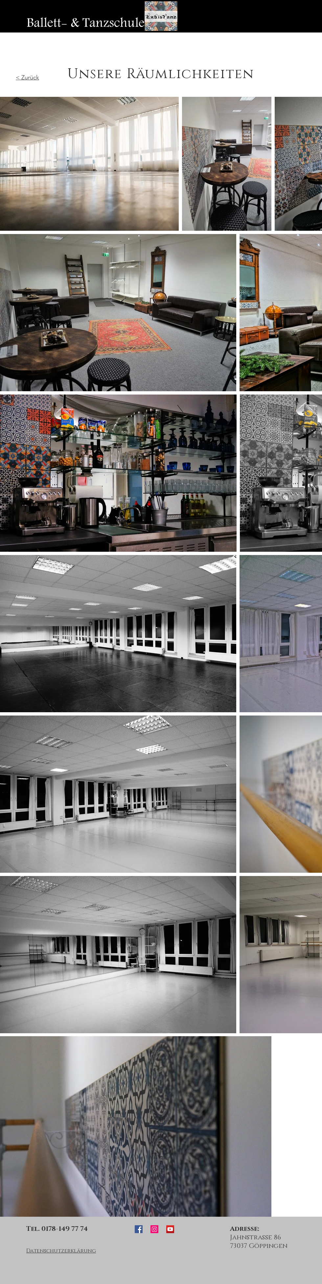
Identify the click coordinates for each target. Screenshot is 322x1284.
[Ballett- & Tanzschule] (85, 23)
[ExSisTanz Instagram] (154, 1229)
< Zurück (27, 77)
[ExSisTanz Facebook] (139, 1229)
